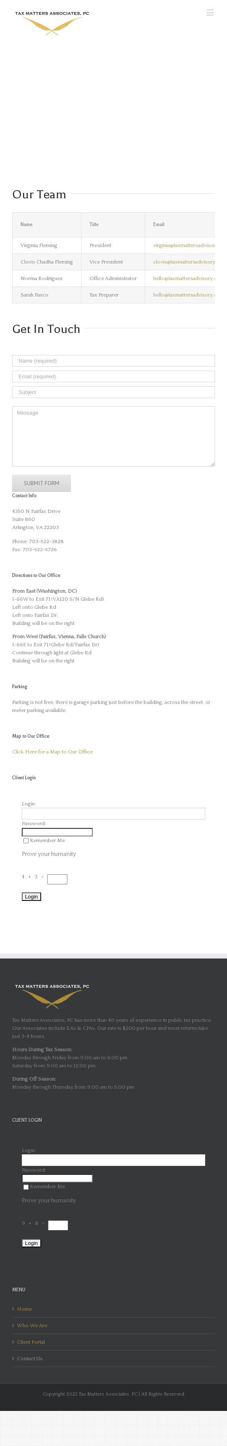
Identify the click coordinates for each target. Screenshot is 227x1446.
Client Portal (31, 1342)
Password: (34, 823)
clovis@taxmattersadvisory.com (190, 262)
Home (24, 1309)
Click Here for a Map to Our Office (52, 752)
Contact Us (29, 1358)
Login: (29, 804)
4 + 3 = (34, 877)
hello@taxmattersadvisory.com (189, 278)
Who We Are (32, 1325)
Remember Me (44, 840)
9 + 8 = (35, 1223)
